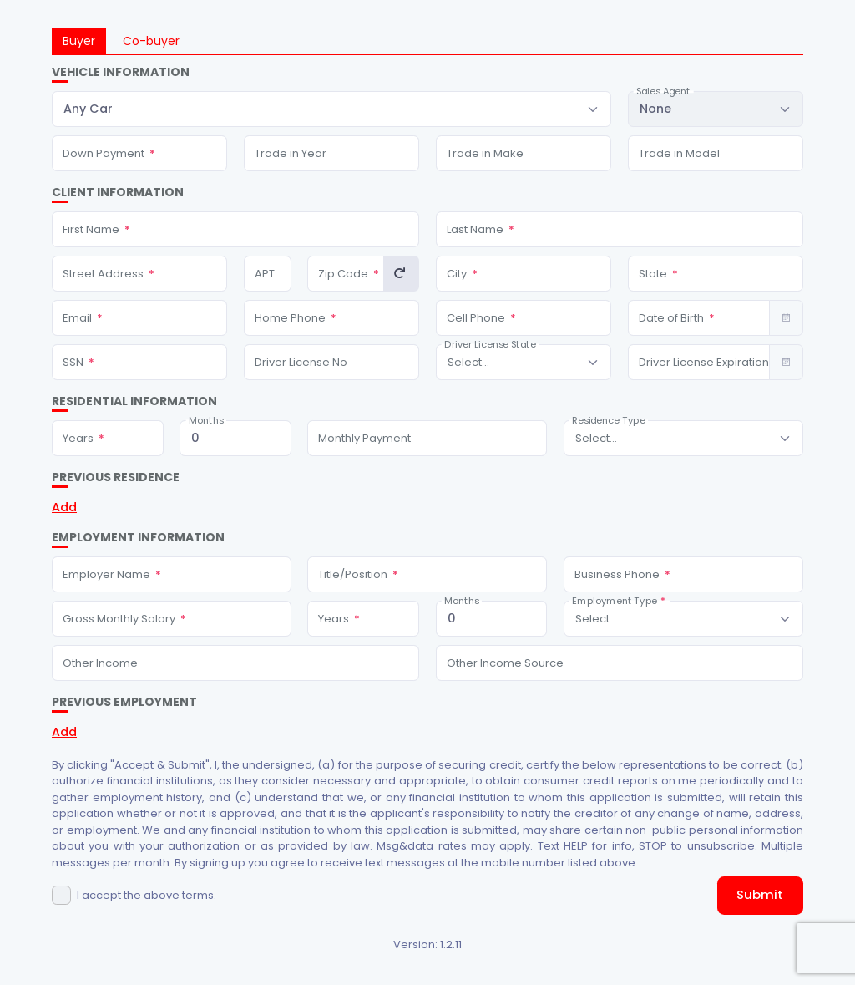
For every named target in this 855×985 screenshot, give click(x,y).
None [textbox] (655, 108)
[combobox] (331, 109)
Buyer (79, 41)
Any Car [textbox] (88, 108)
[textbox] (468, 362)
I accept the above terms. (146, 895)
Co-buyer (151, 41)
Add (64, 507)
